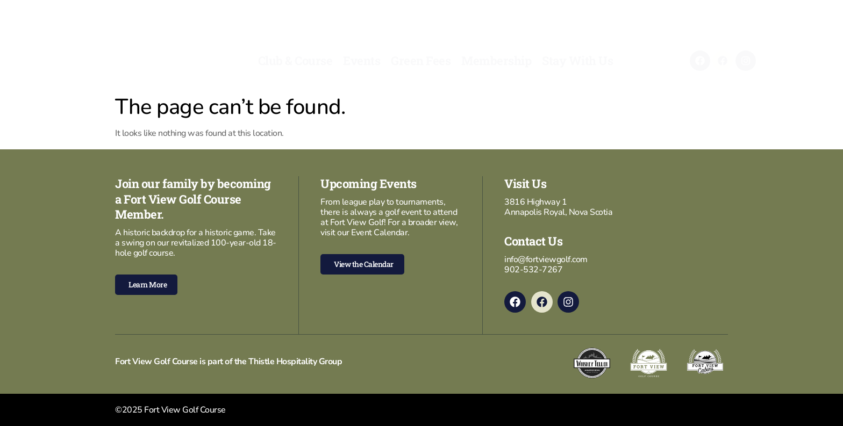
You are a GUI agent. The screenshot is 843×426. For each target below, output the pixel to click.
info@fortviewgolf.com (546, 259)
